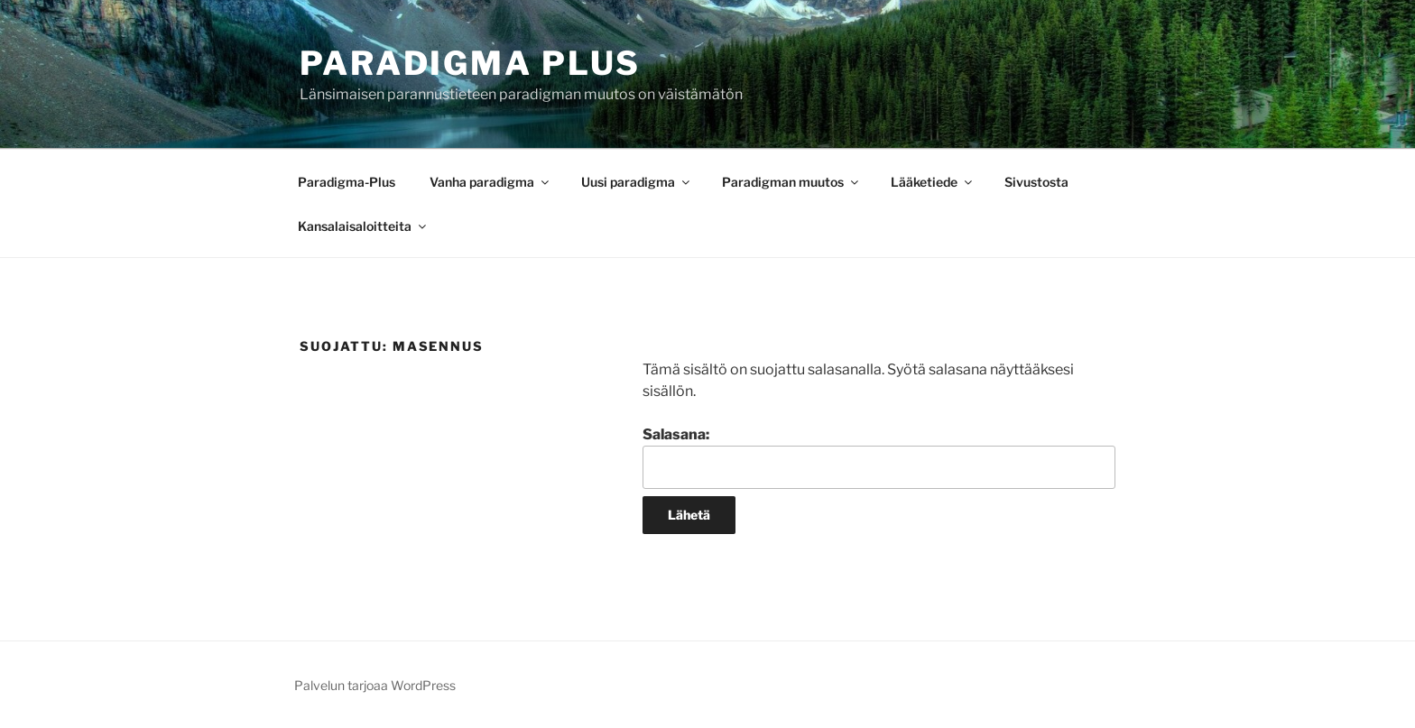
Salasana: (879, 457)
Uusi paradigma (636, 181)
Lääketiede (933, 181)
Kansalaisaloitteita (363, 226)
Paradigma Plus (470, 63)
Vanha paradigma (490, 181)
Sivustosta (1036, 181)
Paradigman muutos (791, 181)
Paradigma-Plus (346, 181)
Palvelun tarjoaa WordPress (375, 685)
